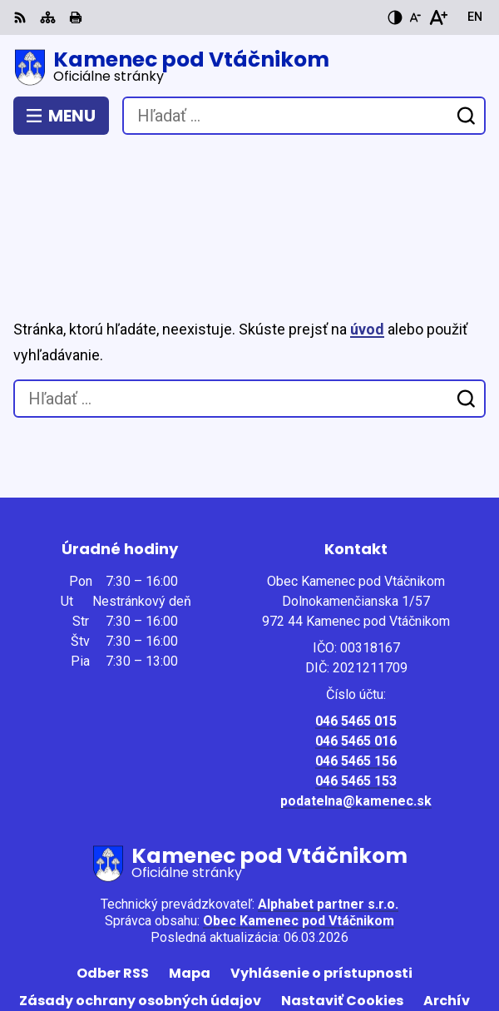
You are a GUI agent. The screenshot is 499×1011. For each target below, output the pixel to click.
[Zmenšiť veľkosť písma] (415, 17)
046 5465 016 (356, 652)
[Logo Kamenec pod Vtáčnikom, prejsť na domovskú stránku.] (249, 67)
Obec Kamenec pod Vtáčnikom (298, 832)
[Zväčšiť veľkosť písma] (438, 17)
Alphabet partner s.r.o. (328, 815)
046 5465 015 (356, 632)
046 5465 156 (356, 672)
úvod (367, 240)
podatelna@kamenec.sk (356, 712)
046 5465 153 (356, 692)
